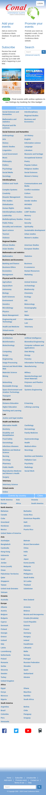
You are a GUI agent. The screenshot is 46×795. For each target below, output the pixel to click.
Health (27, 443)
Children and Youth (10, 184)
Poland (4, 659)
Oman (3, 570)
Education (29, 319)
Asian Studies (8, 249)
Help (30, 783)
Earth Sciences (8, 297)
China (26, 548)
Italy (2, 644)
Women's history (31, 176)
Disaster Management (11, 197)
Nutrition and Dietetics (34, 456)
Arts (4, 139)
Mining (5, 376)
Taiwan (3, 585)
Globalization (7, 204)
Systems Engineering (33, 390)
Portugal (27, 659)
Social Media (7, 172)
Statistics (28, 256)
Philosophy (7, 161)
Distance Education (11, 403)
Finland (4, 629)
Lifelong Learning (32, 407)
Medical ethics (30, 446)
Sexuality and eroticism (12, 227)
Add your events (8, 25)
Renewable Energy (10, 386)
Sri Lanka (27, 581)
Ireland (26, 640)
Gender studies (30, 201)
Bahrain (27, 541)
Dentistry (6, 429)
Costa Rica (28, 515)
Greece (4, 637)
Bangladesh (5, 544)
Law (26, 323)
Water (26, 315)
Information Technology (34, 363)
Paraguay (27, 714)
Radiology (29, 467)
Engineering (8, 359)
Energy (27, 355)
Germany (27, 633)
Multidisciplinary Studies (12, 219)
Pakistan (27, 570)
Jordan (4, 563)
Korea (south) (6, 566)
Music (4, 158)
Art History (28, 136)
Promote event (21, 780)
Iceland (4, 640)
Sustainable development (34, 230)
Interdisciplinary (31, 112)
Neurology (29, 450)
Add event (8, 780)
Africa (18, 503)
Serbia (3, 666)
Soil (26, 312)
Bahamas (4, 511)
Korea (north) (29, 563)
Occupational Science (33, 158)
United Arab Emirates (9, 589)
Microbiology (7, 308)
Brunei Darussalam (31, 544)
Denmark (4, 625)
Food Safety (7, 439)
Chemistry (28, 293)
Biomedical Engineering (34, 342)
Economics (7, 271)
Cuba (3, 518)
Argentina (5, 707)
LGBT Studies (30, 212)
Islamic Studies (8, 147)
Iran (25, 555)
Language (28, 147)
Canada (4, 515)
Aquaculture (7, 286)
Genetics (6, 304)
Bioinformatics (9, 342)
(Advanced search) (32, 55)
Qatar (3, 577)
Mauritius (27, 692)
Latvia (3, 648)
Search (29, 47)
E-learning (29, 403)
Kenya (3, 692)
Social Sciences (30, 172)
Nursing (6, 456)
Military (28, 372)
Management (7, 275)
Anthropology (8, 136)
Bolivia (26, 707)
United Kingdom (7, 681)
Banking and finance (10, 264)
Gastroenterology (32, 439)
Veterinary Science (10, 484)
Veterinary (29, 327)
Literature (28, 150)
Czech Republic (30, 622)
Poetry (27, 161)
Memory (27, 216)
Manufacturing (30, 366)
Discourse (28, 197)
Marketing (28, 275)
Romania (4, 662)
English (27, 139)
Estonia (27, 625)
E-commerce (29, 267)
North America (7, 500)
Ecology (27, 297)
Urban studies (30, 234)
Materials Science (10, 372)
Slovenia (4, 670)
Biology (5, 293)
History (5, 143)
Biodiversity (29, 289)
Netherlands (6, 655)
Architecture (8, 338)
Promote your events (34, 25)
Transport (7, 396)
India (26, 552)
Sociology (6, 176)
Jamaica (27, 526)
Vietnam (4, 592)
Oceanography (30, 308)
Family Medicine (31, 433)
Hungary (27, 637)
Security (27, 223)
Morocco (4, 696)
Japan (26, 559)
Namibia (27, 696)
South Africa (29, 699)
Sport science (8, 230)
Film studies (7, 201)
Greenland (5, 522)
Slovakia (27, 666)
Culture (27, 193)
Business (28, 264)
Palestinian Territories (10, 574)
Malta (26, 651)
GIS (25, 300)
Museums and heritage (33, 154)
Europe (4, 503)
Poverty (27, 219)
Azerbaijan (5, 541)
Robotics (28, 386)
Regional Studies (31, 116)
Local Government (10, 154)
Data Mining (29, 352)
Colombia (5, 714)
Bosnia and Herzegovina (34, 614)
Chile (26, 710)
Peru (3, 718)
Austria (4, 611)
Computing (7, 352)
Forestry (28, 359)
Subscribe (8, 47)
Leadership (7, 216)
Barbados (28, 511)
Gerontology (8, 443)
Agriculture (7, 282)
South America (37, 503)
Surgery (6, 477)
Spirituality (28, 227)
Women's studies (31, 238)
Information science (32, 143)
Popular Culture (30, 165)
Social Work (29, 471)
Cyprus (4, 622)
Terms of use (19, 783)
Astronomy (7, 289)
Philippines (28, 574)
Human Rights (8, 208)
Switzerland (28, 674)
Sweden (4, 674)
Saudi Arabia (29, 577)
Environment (7, 300)
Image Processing (10, 363)
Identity (27, 208)
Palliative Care (30, 460)
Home (9, 778)
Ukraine (27, 677)
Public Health (8, 467)
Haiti (25, 522)
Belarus (27, 611)
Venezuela (5, 722)
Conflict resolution (32, 190)
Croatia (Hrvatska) (31, 618)
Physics (5, 312)
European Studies (31, 249)
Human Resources (31, 271)
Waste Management (10, 315)
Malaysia (27, 566)
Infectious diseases (10, 446)
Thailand (27, 585)
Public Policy (7, 223)
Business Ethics (9, 267)
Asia (18, 500)
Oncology (7, 460)
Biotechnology (8, 345)
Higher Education (10, 407)
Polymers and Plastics (34, 382)
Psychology (7, 169)
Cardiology (29, 425)
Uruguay (27, 718)
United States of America (11, 533)
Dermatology (30, 429)
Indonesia (5, 555)
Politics (5, 165)
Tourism (5, 234)
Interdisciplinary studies (12, 212)
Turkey (3, 677)
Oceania (34, 500)
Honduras (5, 526)
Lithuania (27, 648)
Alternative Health (10, 425)
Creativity (6, 193)
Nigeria (4, 699)
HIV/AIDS (28, 204)
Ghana (26, 688)
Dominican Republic (32, 518)
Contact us (34, 780)
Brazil (3, 710)
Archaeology (29, 286)
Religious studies (31, 169)
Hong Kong (5, 552)
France (26, 629)
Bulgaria (4, 618)
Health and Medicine (11, 327)
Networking (7, 382)
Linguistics (7, 150)
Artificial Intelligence (33, 338)
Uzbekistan (28, 589)
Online (5, 492)
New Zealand (29, 600)
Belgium (4, 614)
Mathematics (7, 256)
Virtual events (8, 330)
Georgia (4, 633)
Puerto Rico (28, 529)
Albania (4, 607)
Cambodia (5, 548)
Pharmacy (7, 464)
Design (5, 355)
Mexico (4, 529)
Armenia (27, 607)
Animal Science (30, 282)
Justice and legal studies (13, 418)
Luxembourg (6, 651)
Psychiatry (29, 464)
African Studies (8, 245)
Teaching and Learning (12, 411)
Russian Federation (32, 662)
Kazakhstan (28, 644)
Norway (27, 655)
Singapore (5, 581)
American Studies (31, 245)
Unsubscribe (31, 778)
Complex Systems (9, 190)
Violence (5, 238)
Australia (4, 600)
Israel (3, 559)
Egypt (3, 688)
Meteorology (29, 304)
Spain (26, 670)
